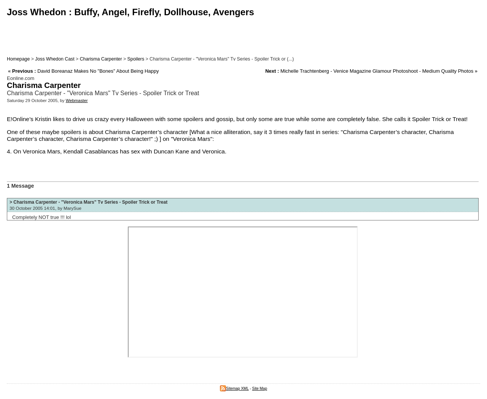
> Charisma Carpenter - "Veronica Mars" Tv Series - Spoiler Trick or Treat (88, 202)
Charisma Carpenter (101, 59)
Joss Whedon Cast (54, 59)
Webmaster (77, 100)
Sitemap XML (234, 388)
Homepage (18, 59)
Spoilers (135, 59)
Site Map (259, 388)
